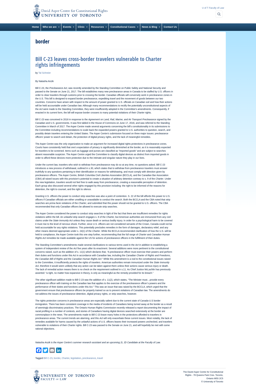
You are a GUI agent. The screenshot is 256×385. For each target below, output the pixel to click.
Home (35, 26)
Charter (65, 358)
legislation (76, 358)
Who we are (49, 26)
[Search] (219, 14)
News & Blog (149, 26)
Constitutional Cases (122, 26)
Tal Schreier (44, 72)
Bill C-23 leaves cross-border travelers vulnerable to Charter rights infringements (98, 61)
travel (100, 358)
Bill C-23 (48, 358)
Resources (97, 26)
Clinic (81, 26)
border (57, 358)
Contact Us (170, 26)
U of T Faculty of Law (213, 8)
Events (67, 26)
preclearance (89, 358)
